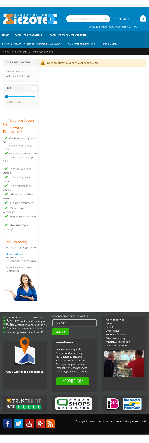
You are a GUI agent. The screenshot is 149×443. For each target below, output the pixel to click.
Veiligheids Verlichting (18, 76)
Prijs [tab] (9, 87)
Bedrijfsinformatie (116, 342)
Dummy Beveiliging (16, 71)
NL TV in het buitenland (69, 364)
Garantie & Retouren (117, 353)
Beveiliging (21, 51)
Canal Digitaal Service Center (72, 379)
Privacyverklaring (115, 345)
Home (6, 51)
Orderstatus (112, 338)
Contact (110, 331)
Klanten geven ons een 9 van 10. (26, 340)
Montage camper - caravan (71, 372)
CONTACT (121, 19)
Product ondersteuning (69, 360)
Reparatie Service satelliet (70, 368)
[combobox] (88, 19)
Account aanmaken (135, 3)
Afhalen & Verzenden (118, 349)
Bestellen (111, 334)
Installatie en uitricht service (71, 375)
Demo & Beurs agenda (68, 357)
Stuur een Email (14, 261)
